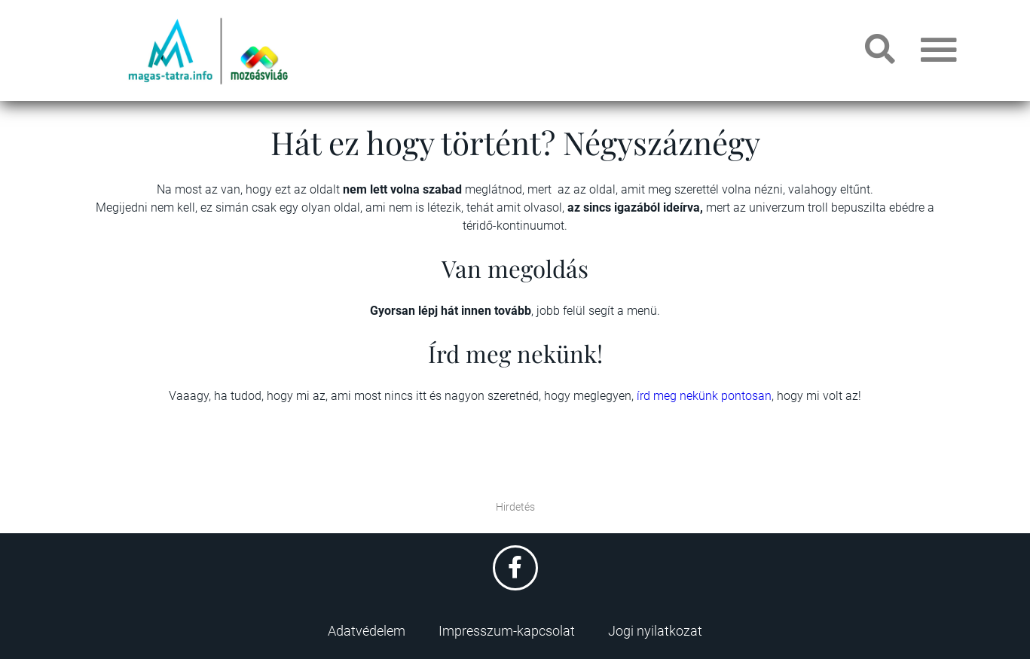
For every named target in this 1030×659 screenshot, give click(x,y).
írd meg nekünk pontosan (704, 396)
